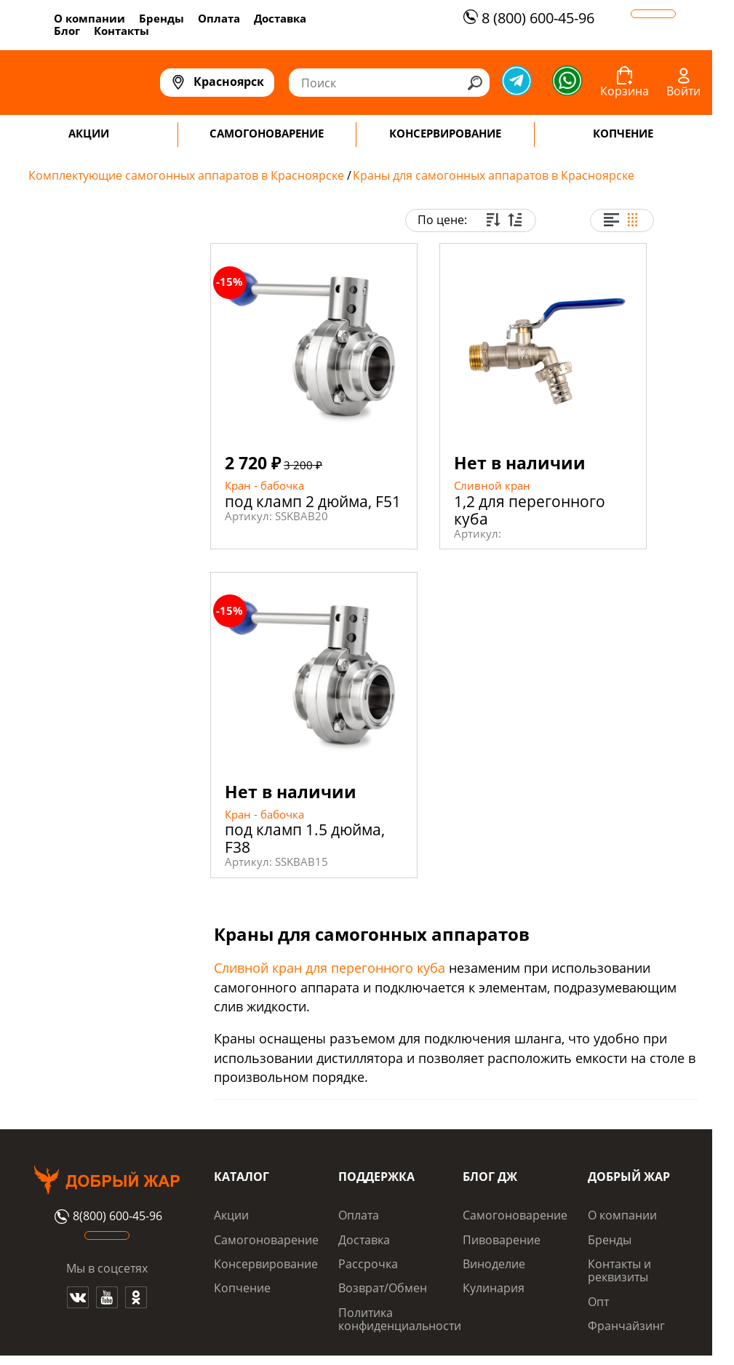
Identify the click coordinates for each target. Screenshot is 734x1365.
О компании (89, 18)
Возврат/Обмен (382, 1288)
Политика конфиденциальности (399, 1319)
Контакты (121, 30)
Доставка (280, 18)
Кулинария (493, 1288)
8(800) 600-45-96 (106, 1216)
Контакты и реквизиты (619, 1270)
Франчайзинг (626, 1326)
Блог (67, 30)
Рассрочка (368, 1264)
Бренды (161, 18)
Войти (683, 91)
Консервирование (266, 1264)
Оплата (219, 18)
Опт (598, 1302)
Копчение (242, 1288)
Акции (231, 1215)
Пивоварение (501, 1240)
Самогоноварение (266, 1240)
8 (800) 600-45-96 (527, 17)
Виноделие (494, 1264)
